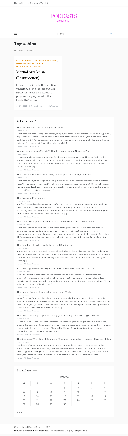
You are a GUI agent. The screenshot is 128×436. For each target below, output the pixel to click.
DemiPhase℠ (28, 121)
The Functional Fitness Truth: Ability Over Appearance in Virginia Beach (54, 174)
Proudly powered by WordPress (31, 430)
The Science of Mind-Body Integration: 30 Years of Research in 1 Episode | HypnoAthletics (64, 339)
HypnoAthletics (23, 66)
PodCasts (64, 16)
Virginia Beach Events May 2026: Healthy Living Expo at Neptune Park (53, 151)
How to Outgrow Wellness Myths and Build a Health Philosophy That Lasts (56, 268)
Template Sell (81, 430)
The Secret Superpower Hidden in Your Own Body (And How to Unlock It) (56, 221)
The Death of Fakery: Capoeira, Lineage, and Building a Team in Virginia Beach (58, 315)
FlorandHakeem (37, 106)
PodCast (37, 66)
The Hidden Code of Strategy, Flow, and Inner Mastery (45, 292)
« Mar (20, 412)
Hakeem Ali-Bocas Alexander (30, 63)
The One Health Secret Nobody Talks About (40, 127)
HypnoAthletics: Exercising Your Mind (32, 3)
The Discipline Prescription (31, 198)
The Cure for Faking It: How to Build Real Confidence (45, 245)
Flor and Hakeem (24, 60)
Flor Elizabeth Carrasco (46, 60)
